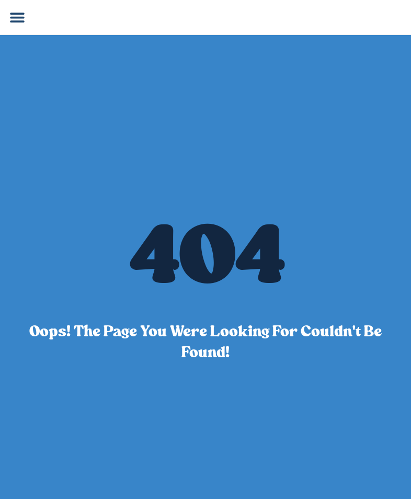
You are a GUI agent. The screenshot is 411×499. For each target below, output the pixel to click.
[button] (17, 17)
